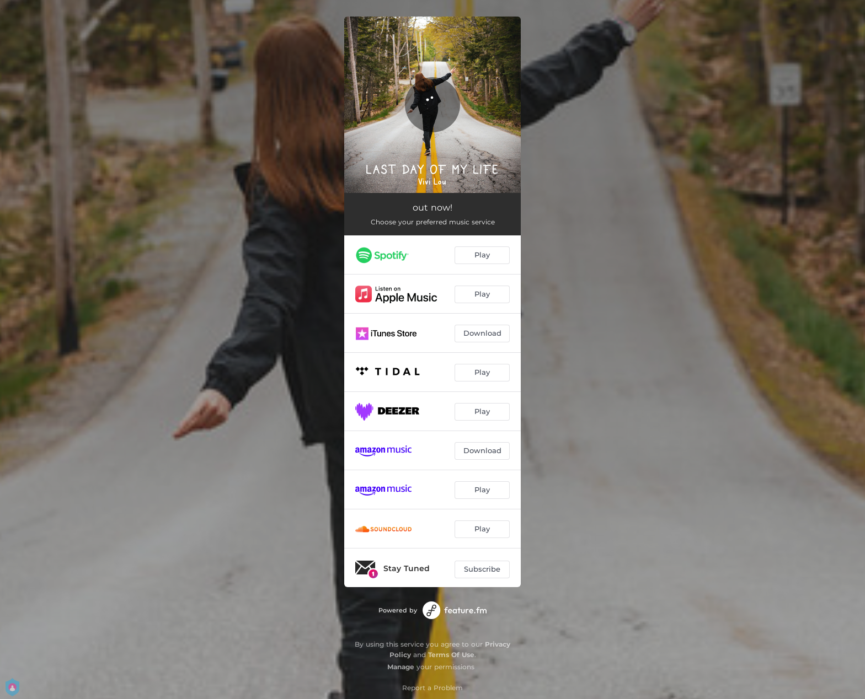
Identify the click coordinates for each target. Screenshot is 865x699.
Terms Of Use (451, 654)
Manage (400, 667)
